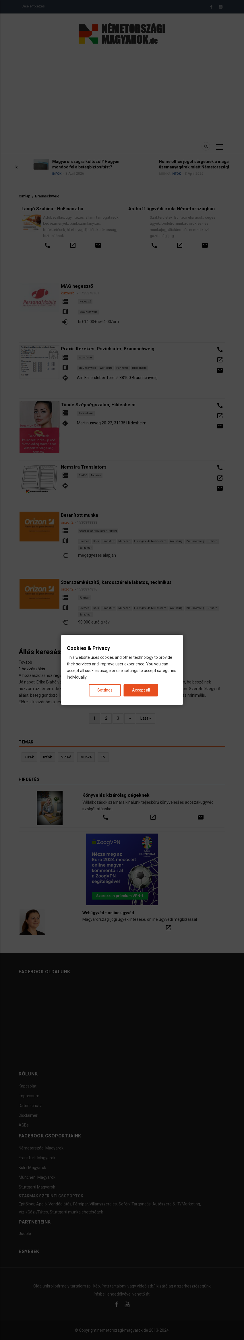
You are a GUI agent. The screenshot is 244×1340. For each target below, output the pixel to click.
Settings (105, 690)
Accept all (141, 690)
